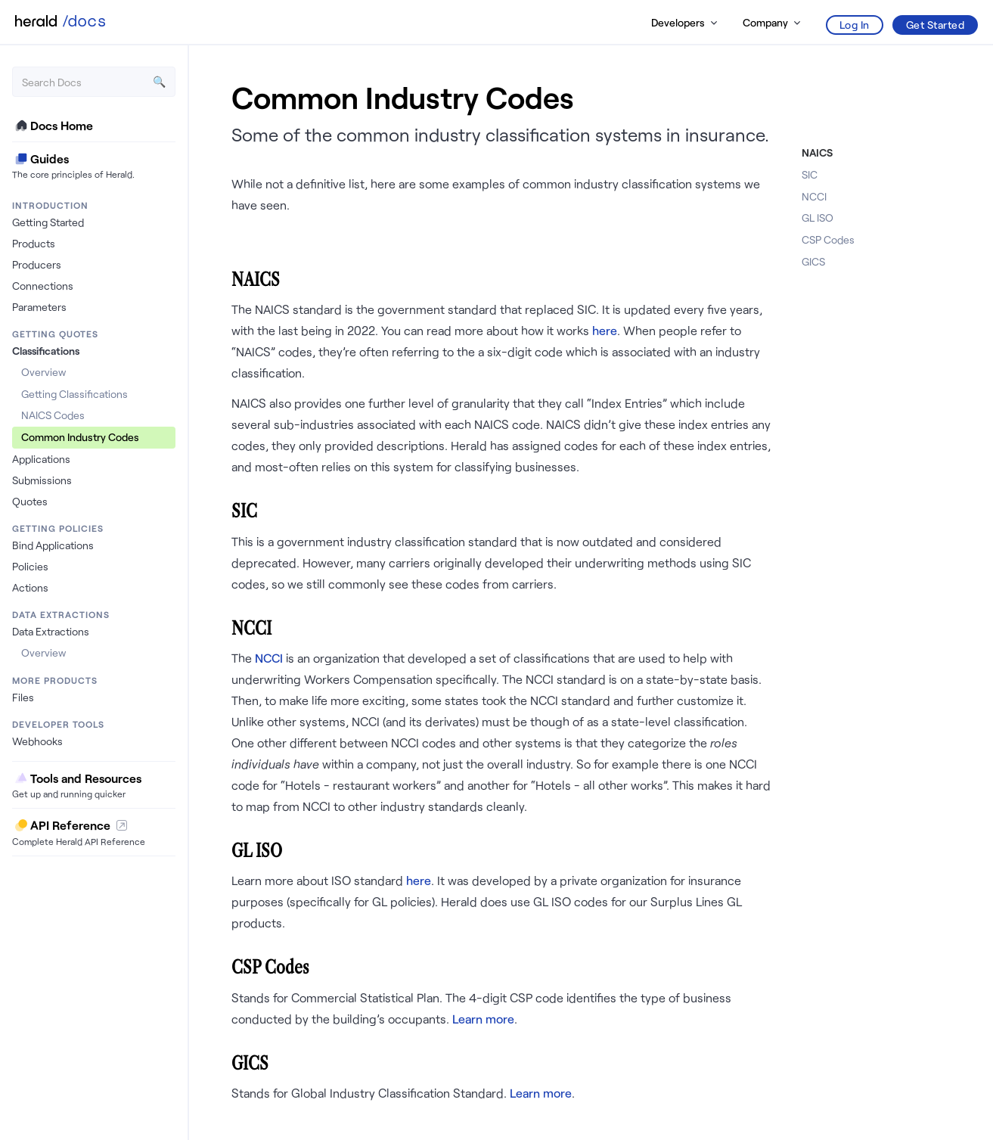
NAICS (817, 152)
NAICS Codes (53, 414)
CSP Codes (828, 239)
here (604, 330)
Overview (43, 371)
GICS (813, 261)
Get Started (935, 24)
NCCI (269, 658)
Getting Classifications (74, 393)
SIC (810, 174)
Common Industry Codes (80, 436)
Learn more (483, 1018)
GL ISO (817, 217)
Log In (854, 24)
